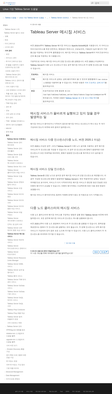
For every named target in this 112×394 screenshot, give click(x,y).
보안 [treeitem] (7, 54)
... (48, 18)
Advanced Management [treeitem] (14, 372)
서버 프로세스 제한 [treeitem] (14, 323)
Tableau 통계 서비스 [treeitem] (14, 276)
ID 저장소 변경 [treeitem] (11, 361)
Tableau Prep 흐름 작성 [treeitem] (16, 313)
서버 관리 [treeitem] (8, 51)
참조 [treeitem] (7, 135)
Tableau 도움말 (10, 18)
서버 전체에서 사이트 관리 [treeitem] (15, 90)
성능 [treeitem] (7, 110)
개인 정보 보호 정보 (41, 391)
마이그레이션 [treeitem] (9, 43)
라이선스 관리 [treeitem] (10, 58)
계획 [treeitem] (6, 36)
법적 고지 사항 (19, 391)
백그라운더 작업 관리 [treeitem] (13, 100)
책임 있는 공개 (53, 391)
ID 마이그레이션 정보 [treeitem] (13, 61)
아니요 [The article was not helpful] (104, 252)
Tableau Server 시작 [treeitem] (12, 29)
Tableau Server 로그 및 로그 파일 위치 (81, 98)
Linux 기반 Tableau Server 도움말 (31, 18)
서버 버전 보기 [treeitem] (11, 345)
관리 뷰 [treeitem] (8, 107)
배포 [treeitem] (6, 40)
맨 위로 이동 (69, 243)
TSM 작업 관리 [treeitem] (11, 103)
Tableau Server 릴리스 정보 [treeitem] (14, 33)
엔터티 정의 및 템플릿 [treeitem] (13, 125)
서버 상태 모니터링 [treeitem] (12, 114)
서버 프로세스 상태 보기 (95, 83)
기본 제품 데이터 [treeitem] (12, 368)
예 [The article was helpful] (96, 252)
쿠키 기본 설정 (76, 391)
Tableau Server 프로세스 (60, 18)
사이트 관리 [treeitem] (9, 47)
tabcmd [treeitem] (8, 128)
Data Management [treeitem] (12, 375)
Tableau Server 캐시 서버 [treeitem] (16, 167)
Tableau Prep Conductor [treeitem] (16, 310)
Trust (61, 391)
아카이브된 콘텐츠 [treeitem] (12, 379)
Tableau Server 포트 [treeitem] (14, 326)
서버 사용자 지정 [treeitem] (12, 86)
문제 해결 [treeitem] (9, 132)
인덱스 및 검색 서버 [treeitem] (14, 224)
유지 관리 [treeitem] (9, 117)
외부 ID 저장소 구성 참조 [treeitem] (15, 365)
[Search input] (102, 3)
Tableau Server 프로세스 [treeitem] (16, 139)
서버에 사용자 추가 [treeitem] (12, 71)
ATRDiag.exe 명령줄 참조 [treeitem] (15, 330)
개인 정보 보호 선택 (88, 391)
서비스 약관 (29, 391)
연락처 (67, 391)
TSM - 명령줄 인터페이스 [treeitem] (15, 121)
